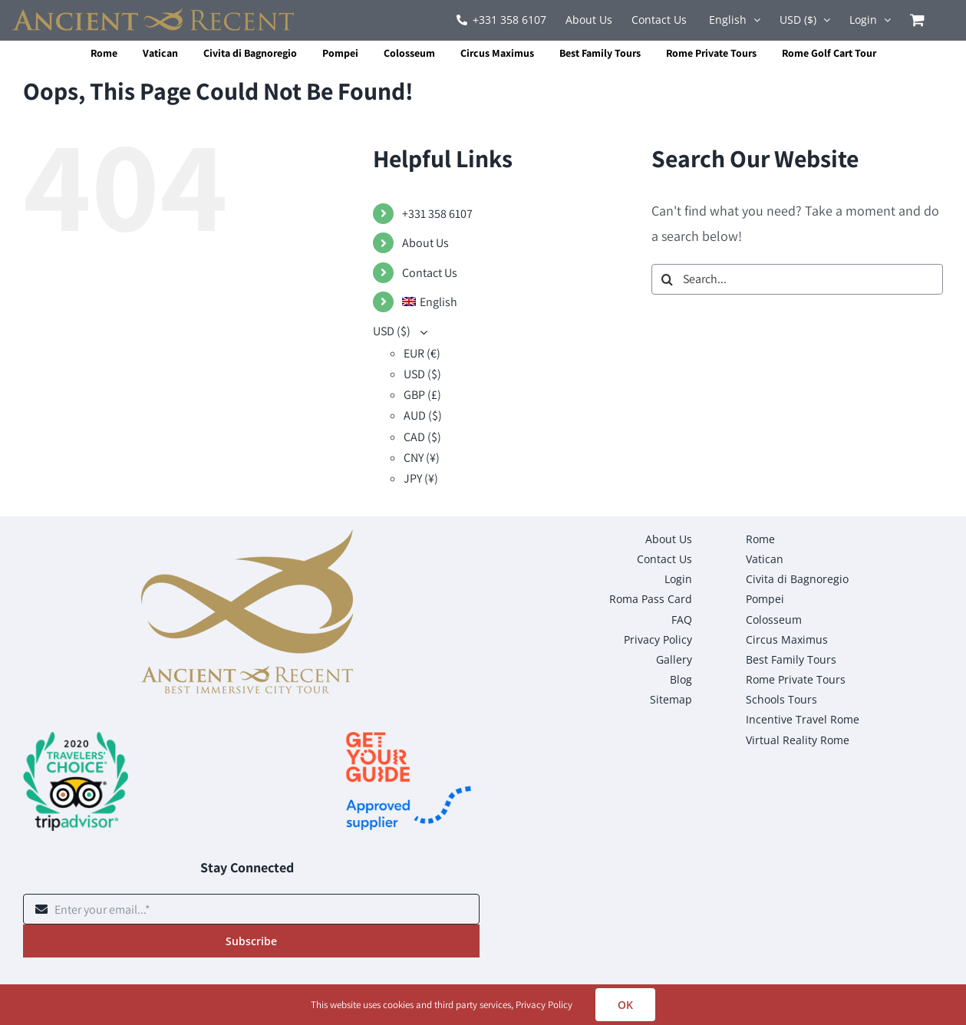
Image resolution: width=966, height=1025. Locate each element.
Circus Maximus (497, 53)
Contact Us (429, 273)
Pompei (340, 53)
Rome (104, 53)
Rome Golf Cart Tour (829, 53)
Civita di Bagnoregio (250, 53)
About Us (425, 243)
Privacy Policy (544, 1004)
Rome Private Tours (711, 53)
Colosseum (409, 53)
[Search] (666, 279)
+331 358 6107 (437, 214)
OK (625, 1004)
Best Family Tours (600, 53)
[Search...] (797, 279)
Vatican (160, 53)
